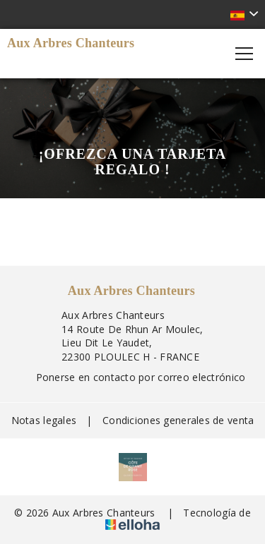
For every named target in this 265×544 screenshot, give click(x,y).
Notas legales (44, 420)
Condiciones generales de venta (178, 420)
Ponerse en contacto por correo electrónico (133, 377)
